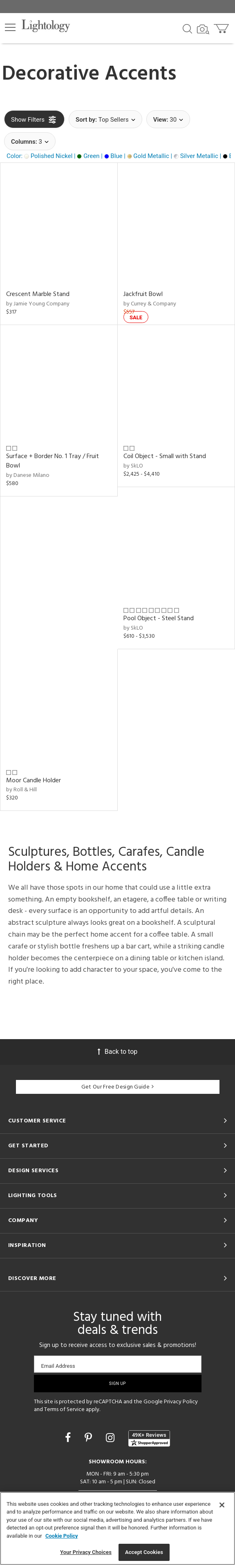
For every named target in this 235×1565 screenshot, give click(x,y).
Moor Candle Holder (33, 780)
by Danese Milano (27, 475)
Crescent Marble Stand (37, 294)
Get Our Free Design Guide (117, 1087)
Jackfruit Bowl (143, 294)
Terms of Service (64, 1409)
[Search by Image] (203, 29)
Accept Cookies (144, 1552)
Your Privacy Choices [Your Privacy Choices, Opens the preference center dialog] (86, 1552)
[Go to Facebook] (69, 1438)
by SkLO (133, 466)
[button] (10, 27)
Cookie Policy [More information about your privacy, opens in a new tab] (61, 1536)
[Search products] (187, 28)
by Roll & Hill (21, 790)
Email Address (58, 1366)
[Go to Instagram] (111, 1438)
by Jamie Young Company (37, 304)
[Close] (222, 1505)
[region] (117, 1528)
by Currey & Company (149, 304)
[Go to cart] (222, 26)
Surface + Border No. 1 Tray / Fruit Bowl (52, 461)
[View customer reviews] (149, 1438)
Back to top (117, 1051)
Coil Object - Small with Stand (164, 456)
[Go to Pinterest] (89, 1438)
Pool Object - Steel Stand (158, 618)
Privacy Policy (181, 1402)
